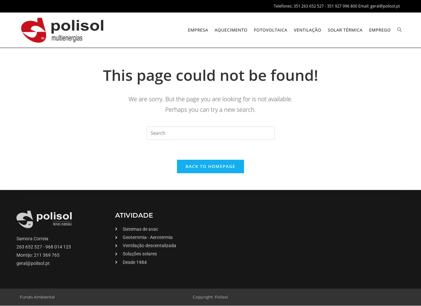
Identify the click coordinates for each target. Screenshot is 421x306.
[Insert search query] (210, 133)
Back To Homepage (210, 166)
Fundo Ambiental (37, 296)
